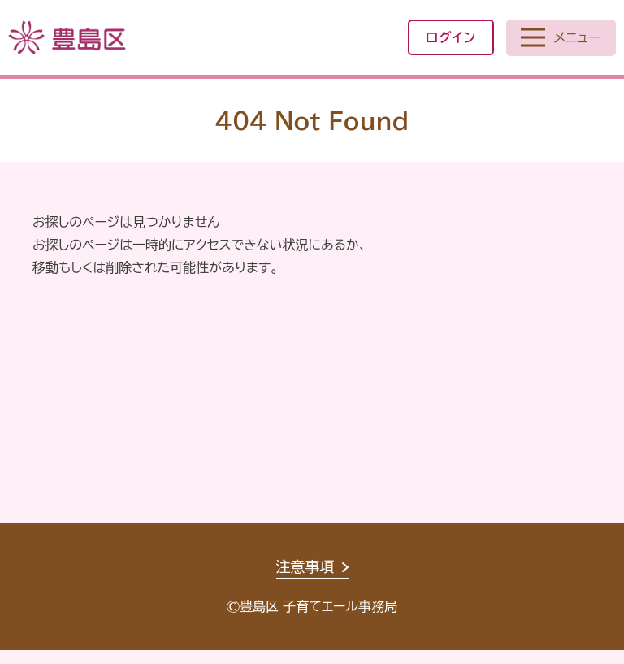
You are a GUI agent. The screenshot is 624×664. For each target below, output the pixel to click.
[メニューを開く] (561, 38)
